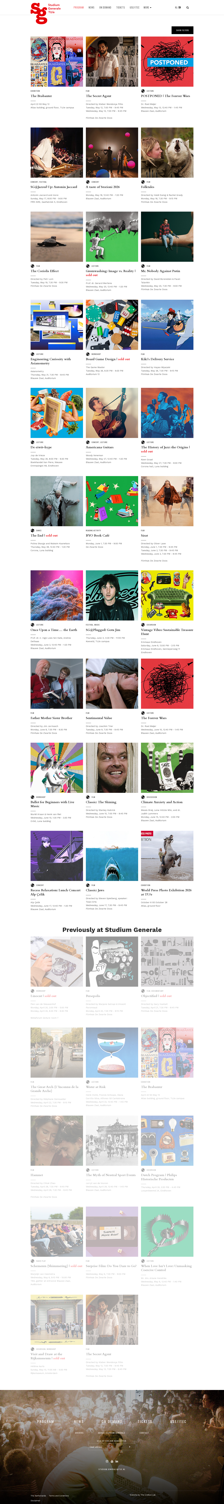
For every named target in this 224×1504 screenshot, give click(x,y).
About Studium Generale (111, 1432)
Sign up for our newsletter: (112, 1441)
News (92, 7)
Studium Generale (46, 13)
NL (176, 7)
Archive (79, 1432)
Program (79, 7)
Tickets (120, 7)
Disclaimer (35, 1501)
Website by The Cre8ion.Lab (143, 1495)
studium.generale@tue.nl (112, 1469)
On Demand (105, 7)
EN (180, 7)
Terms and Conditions (59, 1496)
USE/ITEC (135, 7)
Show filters (182, 30)
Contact (144, 1432)
